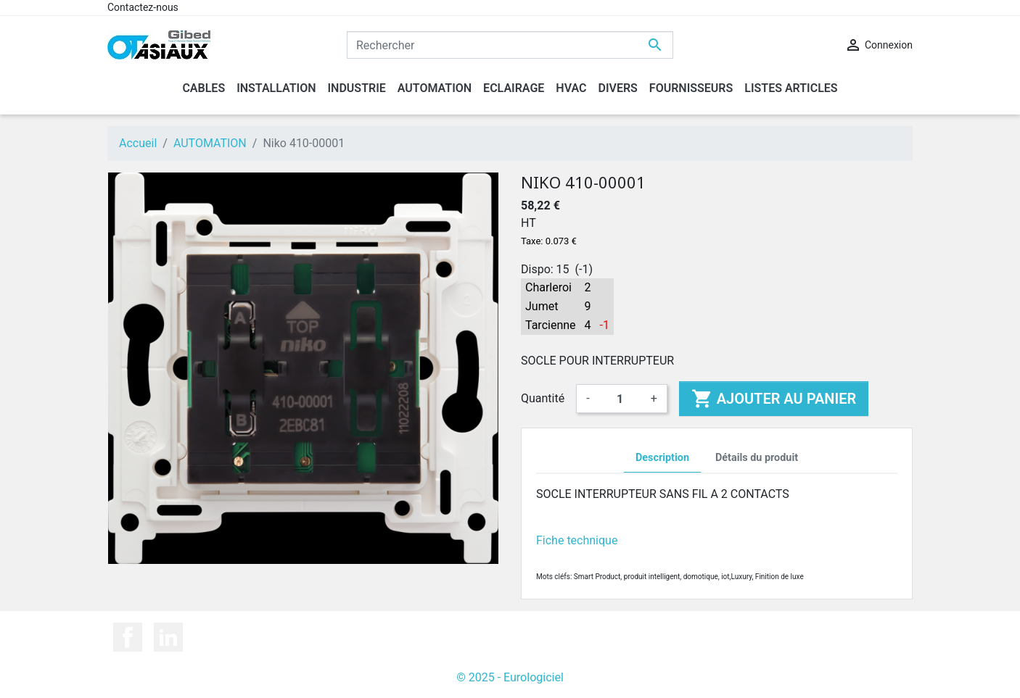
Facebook (127, 637)
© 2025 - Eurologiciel (510, 677)
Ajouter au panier (773, 399)
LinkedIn (168, 637)
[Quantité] (620, 398)
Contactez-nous (142, 7)
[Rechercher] (510, 45)
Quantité (542, 398)
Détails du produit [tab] (756, 458)
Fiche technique (576, 540)
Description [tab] (662, 458)
